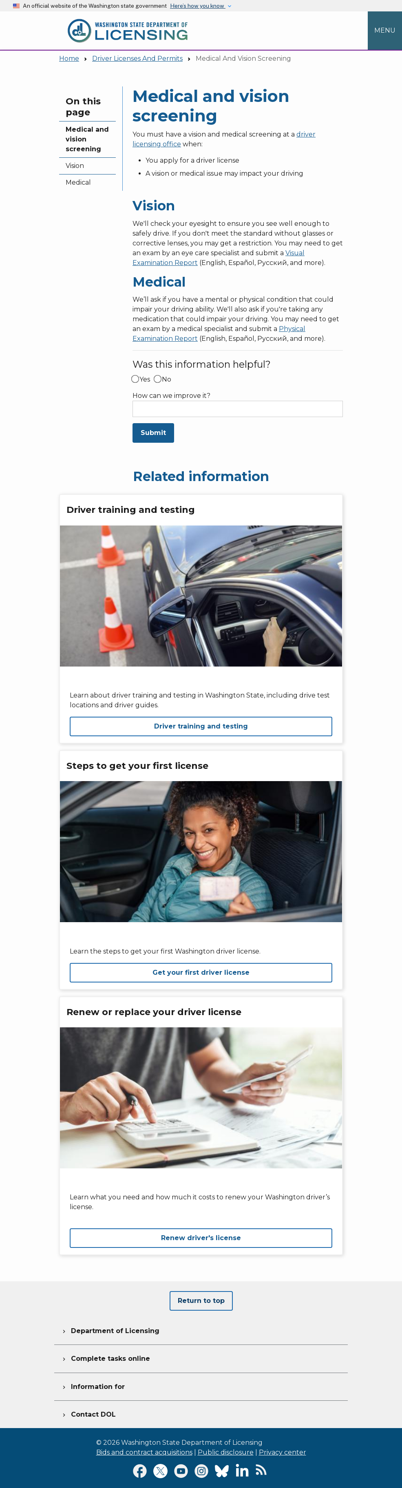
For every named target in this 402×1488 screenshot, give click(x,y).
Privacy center (282, 1452)
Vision (75, 166)
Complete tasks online (105, 1357)
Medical (78, 182)
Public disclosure (226, 1452)
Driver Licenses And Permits (137, 58)
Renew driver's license (201, 1238)
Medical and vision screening (87, 139)
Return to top (201, 1301)
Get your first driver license (201, 972)
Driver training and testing (201, 726)
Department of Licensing (110, 1330)
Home (69, 58)
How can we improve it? (171, 396)
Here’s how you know (197, 5)
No (166, 379)
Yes (144, 379)
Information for (93, 1386)
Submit (153, 433)
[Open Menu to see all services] (385, 30)
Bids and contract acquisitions (144, 1452)
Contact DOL (88, 1413)
